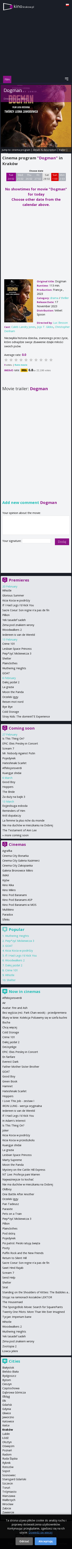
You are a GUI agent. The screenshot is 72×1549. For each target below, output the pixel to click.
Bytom (6, 1380)
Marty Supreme (12, 1160)
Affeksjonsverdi (12, 768)
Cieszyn (7, 1384)
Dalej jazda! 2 (10, 682)
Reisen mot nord (12, 702)
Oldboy (7, 1189)
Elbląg (6, 1396)
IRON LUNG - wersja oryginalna (22, 1106)
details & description (44, 150)
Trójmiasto (9, 1491)
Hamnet (7, 1086)
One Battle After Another (18, 1194)
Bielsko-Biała (10, 1371)
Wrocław (7, 1504)
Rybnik (6, 1463)
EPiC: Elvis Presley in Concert (20, 743)
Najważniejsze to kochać (18, 1179)
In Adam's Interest (14, 1120)
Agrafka (7, 851)
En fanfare (8, 1057)
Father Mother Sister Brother (20, 1066)
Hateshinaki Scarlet (14, 763)
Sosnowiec (9, 1475)
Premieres (19, 580)
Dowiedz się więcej (40, 1532)
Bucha (6, 1022)
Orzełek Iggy (10, 697)
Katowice (8, 1421)
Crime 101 (8, 643)
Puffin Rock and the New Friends (23, 1253)
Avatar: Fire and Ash (14, 1008)
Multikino (8, 909)
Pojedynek (9, 758)
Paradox (7, 914)
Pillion (6, 615)
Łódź (5, 1438)
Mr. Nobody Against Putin (18, 753)
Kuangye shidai (11, 773)
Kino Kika (8, 885)
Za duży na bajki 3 (13, 797)
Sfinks (6, 919)
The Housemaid (12, 1302)
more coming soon (17, 835)
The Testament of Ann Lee (19, 830)
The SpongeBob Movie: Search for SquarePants (32, 1307)
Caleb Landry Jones (23, 327)
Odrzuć (24, 1541)
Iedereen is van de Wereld (18, 634)
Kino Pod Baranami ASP (17, 900)
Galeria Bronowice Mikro (17, 870)
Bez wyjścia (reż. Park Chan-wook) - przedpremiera (34, 1012)
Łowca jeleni (10, 1351)
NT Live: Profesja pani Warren (21, 1174)
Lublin (6, 1434)
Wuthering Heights (14, 668)
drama (54, 298)
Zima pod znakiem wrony (18, 625)
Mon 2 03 (62, 176)
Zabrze (6, 1508)
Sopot (6, 1471)
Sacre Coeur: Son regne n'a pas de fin (25, 610)
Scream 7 (8, 748)
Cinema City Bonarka (15, 856)
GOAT (6, 673)
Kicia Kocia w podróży (16, 600)
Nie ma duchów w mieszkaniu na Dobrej (27, 825)
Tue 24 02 (11, 176)
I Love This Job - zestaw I (18, 1101)
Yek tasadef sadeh (14, 620)
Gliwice (6, 1413)
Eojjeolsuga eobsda (14, 806)
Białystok (8, 1367)
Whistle (7, 590)
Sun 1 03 (54, 176)
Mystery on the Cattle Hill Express (23, 1169)
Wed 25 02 (20, 176)
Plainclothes (9, 663)
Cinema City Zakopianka (17, 865)
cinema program (21, 150)
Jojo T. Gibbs (45, 327)
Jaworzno (8, 1417)
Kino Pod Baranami (14, 895)
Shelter (6, 658)
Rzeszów (7, 1467)
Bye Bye (7, 707)
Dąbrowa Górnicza (14, 1392)
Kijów (5, 880)
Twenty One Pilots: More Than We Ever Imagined (33, 1312)
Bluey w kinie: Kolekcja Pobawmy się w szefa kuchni (34, 1017)
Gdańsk (7, 1404)
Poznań (7, 1450)
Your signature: (12, 541)
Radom (7, 1454)
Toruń (6, 1487)
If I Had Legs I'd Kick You (18, 605)
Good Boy (8, 782)
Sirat (5, 1287)
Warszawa (8, 1496)
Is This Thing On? (13, 738)
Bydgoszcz (9, 1376)
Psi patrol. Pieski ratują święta (21, 1243)
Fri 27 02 (38, 176)
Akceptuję (46, 1541)
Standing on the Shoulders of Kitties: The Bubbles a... (36, 1292)
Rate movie (21, 364)
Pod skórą (8, 1233)
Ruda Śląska (9, 1458)
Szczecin (7, 1483)
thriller (65, 298)
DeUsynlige (9, 1047)
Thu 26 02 (29, 176)
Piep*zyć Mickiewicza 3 (16, 653)
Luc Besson (22, 98)
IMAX (5, 875)
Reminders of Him (13, 811)
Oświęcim (8, 1446)
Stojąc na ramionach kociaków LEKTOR (27, 1297)
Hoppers (7, 787)
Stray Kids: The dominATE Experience (26, 716)
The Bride (8, 792)
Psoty (6, 1248)
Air (4, 1003)
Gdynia (6, 1409)
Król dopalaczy (11, 815)
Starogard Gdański (14, 1479)
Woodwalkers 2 (12, 630)
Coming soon (22, 728)
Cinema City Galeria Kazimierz (21, 860)
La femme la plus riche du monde (23, 820)
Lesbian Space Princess (17, 648)
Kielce (6, 1425)
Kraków (7, 1429)
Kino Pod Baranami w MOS (19, 905)
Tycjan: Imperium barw (16, 1317)
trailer (62, 150)
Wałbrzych (8, 1500)
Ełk (4, 1400)
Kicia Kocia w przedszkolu (18, 1140)
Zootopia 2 (9, 1346)
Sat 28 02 (46, 176)
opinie (4, 153)
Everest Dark (10, 1061)
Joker (5, 1130)
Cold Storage (10, 711)
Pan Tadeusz (10, 1204)
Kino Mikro (9, 890)
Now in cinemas (24, 991)
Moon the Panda (13, 692)
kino (24, 6)
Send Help (8, 1277)
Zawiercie (8, 1512)
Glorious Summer (13, 595)
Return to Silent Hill (14, 1258)
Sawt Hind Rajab (12, 1268)
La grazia (8, 687)
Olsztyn (7, 1442)
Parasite (7, 1209)
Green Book (9, 1081)
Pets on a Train (12, 1214)
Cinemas (17, 844)
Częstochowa (10, 1388)
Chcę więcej (9, 1027)
